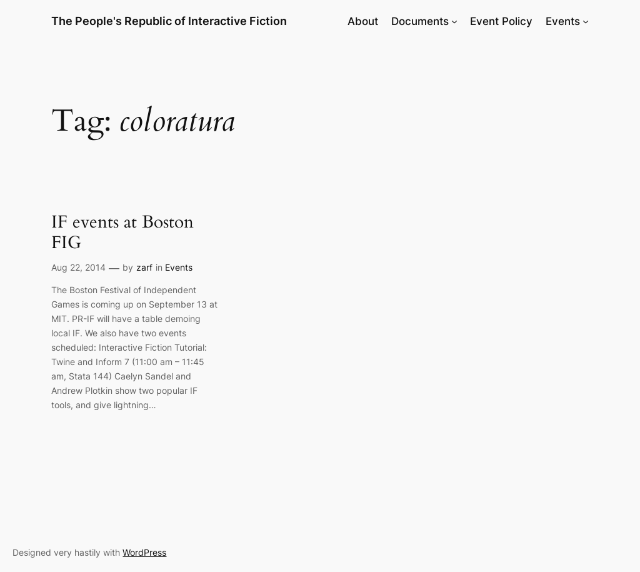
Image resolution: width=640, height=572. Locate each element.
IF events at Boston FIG (122, 232)
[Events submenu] (585, 21)
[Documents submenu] (454, 21)
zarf (144, 267)
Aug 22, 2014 (78, 267)
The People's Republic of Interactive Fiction (169, 21)
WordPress (144, 552)
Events (178, 267)
